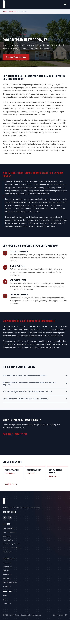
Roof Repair (7, 536)
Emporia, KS (7, 563)
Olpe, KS (6, 571)
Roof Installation (8, 528)
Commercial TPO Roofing (12, 548)
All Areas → (7, 586)
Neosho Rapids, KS (10, 582)
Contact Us (7, 603)
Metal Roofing (8, 540)
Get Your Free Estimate (16, 57)
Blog (4, 599)
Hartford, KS (7, 574)
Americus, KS (7, 567)
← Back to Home (10, 484)
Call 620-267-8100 (15, 434)
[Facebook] (5, 518)
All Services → (8, 552)
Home (5, 11)
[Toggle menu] (65, 4)
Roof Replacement (10, 532)
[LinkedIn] (10, 518)
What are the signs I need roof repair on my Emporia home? (35, 391)
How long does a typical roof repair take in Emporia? (35, 375)
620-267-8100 (9, 512)
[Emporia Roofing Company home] (4, 4)
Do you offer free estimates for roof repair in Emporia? (35, 398)
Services (12, 11)
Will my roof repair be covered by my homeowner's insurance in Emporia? (35, 383)
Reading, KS (7, 578)
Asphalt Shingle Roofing (11, 544)
